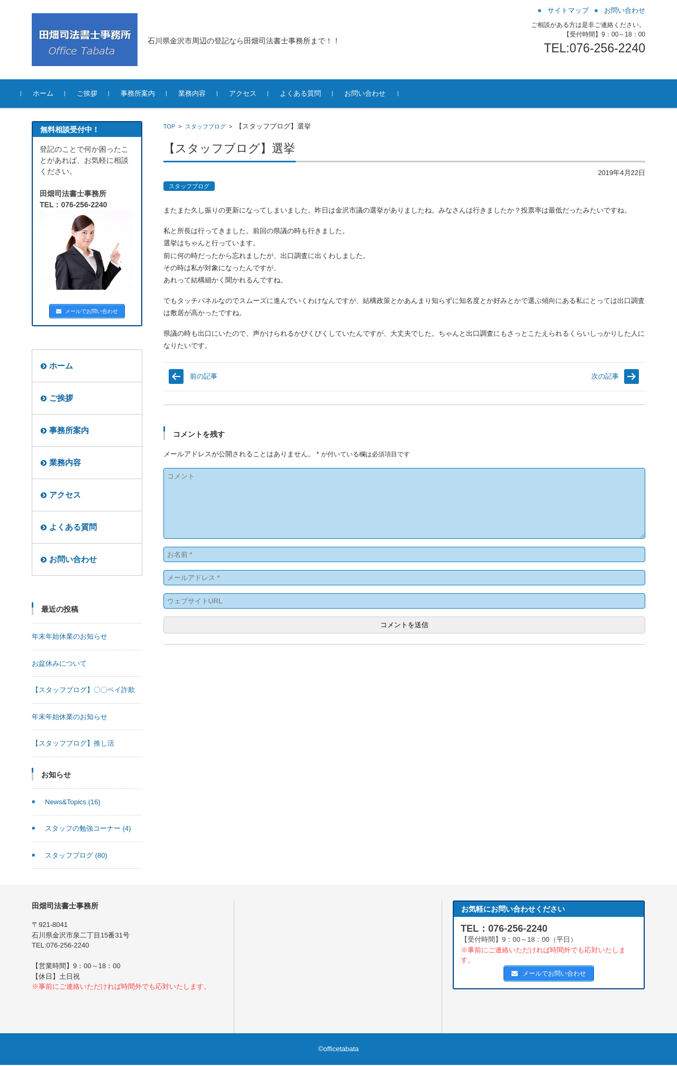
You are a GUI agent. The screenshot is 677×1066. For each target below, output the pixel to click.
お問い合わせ (375, 93)
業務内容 (202, 93)
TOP (169, 126)
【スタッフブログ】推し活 (73, 744)
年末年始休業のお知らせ (69, 637)
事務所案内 (148, 93)
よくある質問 (311, 93)
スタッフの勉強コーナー (88, 829)
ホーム (53, 93)
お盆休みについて (59, 664)
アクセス (253, 93)
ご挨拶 (97, 93)
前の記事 (203, 376)
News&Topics (72, 803)
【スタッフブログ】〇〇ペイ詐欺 (83, 691)
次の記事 (605, 376)
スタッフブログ (205, 126)
